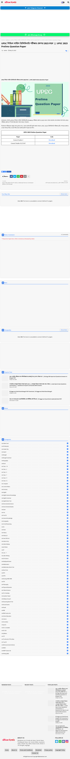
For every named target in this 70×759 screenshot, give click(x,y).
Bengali (35, 455)
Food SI (35, 515)
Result (35, 607)
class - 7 (35, 475)
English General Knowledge (35, 495)
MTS (35, 573)
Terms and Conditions (26, 750)
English (35, 492)
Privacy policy (48, 750)
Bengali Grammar (35, 458)
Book (35, 463)
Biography (35, 460)
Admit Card (35, 443)
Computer (35, 483)
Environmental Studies (35, 506)
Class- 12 (35, 481)
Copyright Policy (60, 750)
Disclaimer (38, 750)
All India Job (35, 446)
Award (35, 452)
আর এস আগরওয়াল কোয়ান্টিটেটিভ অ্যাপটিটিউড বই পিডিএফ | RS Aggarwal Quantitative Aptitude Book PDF (35, 399)
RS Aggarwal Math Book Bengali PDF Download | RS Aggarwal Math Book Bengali (30, 391)
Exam (35, 509)
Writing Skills (35, 653)
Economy (35, 489)
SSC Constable (35, 627)
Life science (35, 558)
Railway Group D (35, 599)
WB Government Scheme (35, 645)
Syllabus (8, 40)
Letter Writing (35, 555)
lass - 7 (35, 552)
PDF (35, 581)
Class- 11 (35, 478)
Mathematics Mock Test (35, 567)
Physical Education (35, 587)
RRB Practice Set (35, 613)
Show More (64, 330)
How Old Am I (35, 538)
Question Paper (35, 596)
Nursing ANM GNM (35, 578)
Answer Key (35, 449)
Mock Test (35, 570)
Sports (35, 624)
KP (35, 550)
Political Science (35, 590)
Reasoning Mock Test (35, 601)
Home (3, 40)
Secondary (35, 622)
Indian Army (35, 541)
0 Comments (64, 234)
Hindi (35, 529)
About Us (14, 750)
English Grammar (35, 498)
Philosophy (35, 584)
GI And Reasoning (35, 524)
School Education (35, 616)
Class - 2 (35, 469)
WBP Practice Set (35, 650)
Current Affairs (35, 486)
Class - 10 (35, 466)
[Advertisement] (35, 21)
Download (52, 143)
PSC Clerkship (35, 593)
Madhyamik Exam (35, 561)
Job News (35, 547)
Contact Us (35, 753)
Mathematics (35, 564)
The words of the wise (35, 639)
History (35, 532)
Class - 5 (35, 472)
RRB (35, 610)
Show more (64, 194)
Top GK (35, 642)
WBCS (35, 648)
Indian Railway (35, 544)
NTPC (35, 576)
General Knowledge (35, 518)
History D (35, 535)
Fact (35, 512)
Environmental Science (35, 504)
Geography (35, 521)
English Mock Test (35, 501)
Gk (35, 527)
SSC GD (35, 630)
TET (35, 636)
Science (35, 619)
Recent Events (35, 604)
